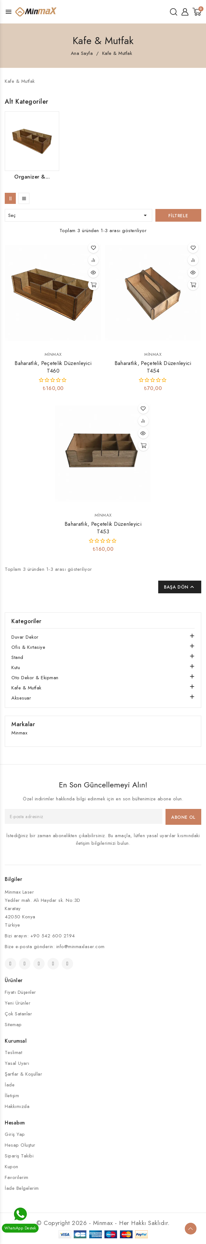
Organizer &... (32, 176)
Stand (17, 657)
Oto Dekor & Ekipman (35, 677)
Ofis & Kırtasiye (28, 647)
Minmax (53, 354)
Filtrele (178, 215)
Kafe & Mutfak (26, 687)
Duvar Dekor (25, 637)
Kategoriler (26, 621)
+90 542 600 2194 (52, 935)
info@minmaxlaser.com (80, 946)
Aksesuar (21, 697)
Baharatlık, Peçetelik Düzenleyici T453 (103, 527)
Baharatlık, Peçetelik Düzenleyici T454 (153, 367)
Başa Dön (180, 586)
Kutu (15, 667)
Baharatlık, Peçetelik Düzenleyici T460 (53, 367)
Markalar (23, 724)
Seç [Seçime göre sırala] (78, 215)
